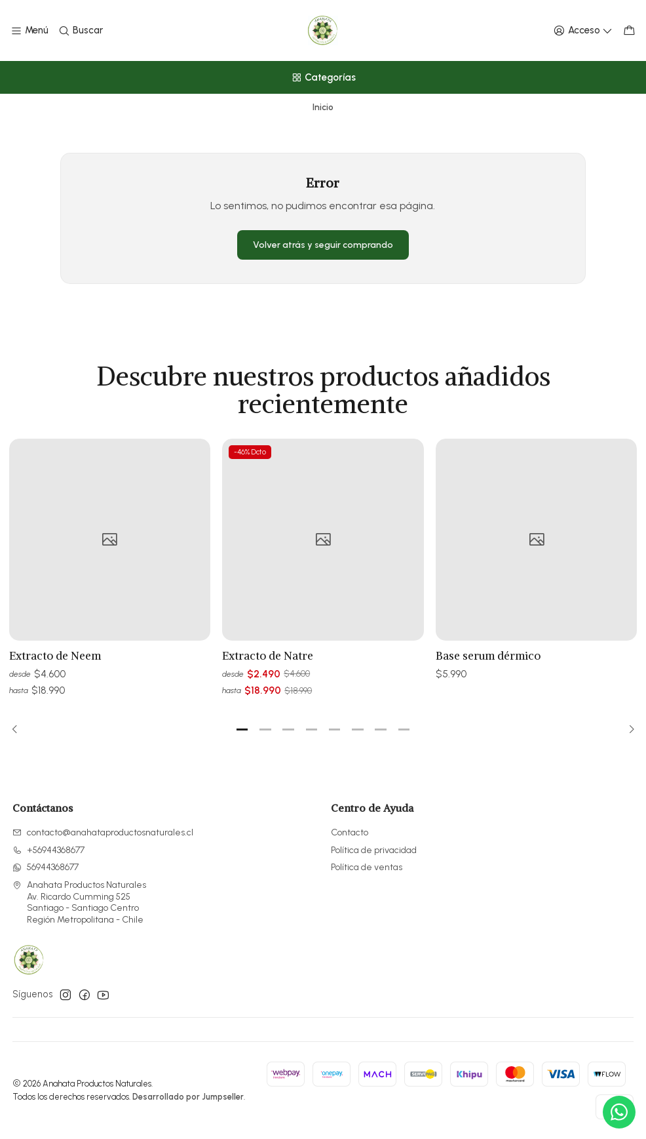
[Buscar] (80, 31)
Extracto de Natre (267, 669)
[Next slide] (627, 730)
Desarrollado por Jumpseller (188, 1097)
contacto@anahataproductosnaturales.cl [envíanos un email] (102, 832)
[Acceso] (583, 31)
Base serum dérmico (488, 679)
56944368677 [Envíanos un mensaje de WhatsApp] (45, 867)
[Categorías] (323, 77)
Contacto (349, 832)
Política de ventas (366, 867)
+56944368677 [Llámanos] (48, 850)
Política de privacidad (374, 850)
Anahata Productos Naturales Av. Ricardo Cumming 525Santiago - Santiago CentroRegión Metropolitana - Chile (79, 902)
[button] (242, 730)
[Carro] (629, 31)
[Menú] (29, 31)
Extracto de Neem (55, 662)
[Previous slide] (19, 730)
